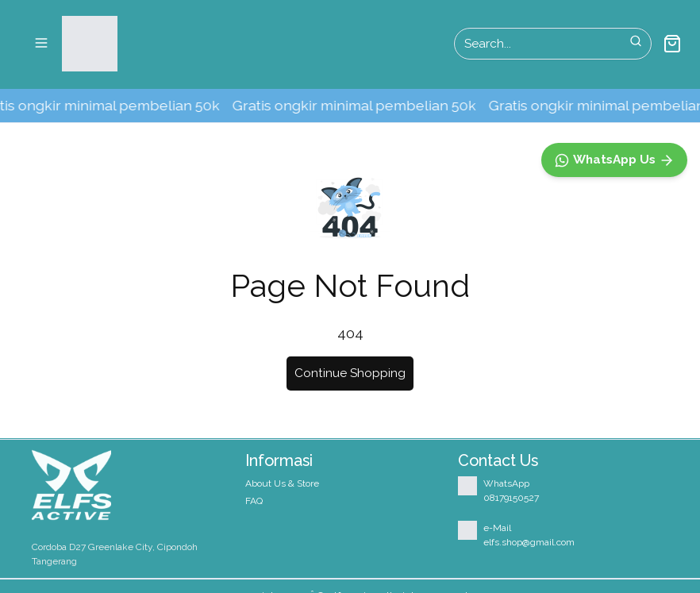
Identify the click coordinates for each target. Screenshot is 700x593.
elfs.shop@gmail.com (529, 542)
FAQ (254, 500)
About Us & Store (282, 483)
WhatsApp (506, 483)
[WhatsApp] (614, 504)
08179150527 (511, 497)
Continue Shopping (350, 373)
